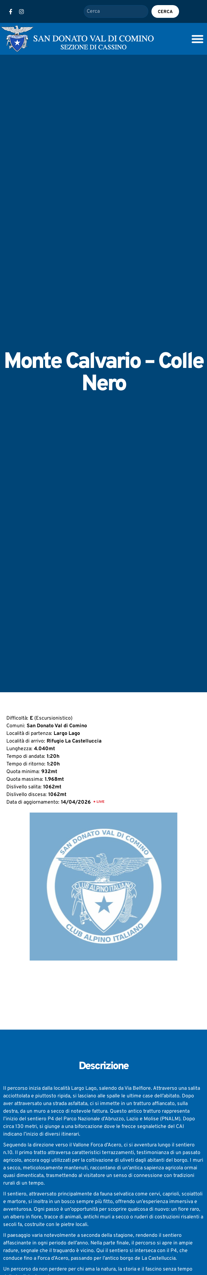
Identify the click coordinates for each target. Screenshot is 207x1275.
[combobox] (116, 11)
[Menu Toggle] (197, 38)
